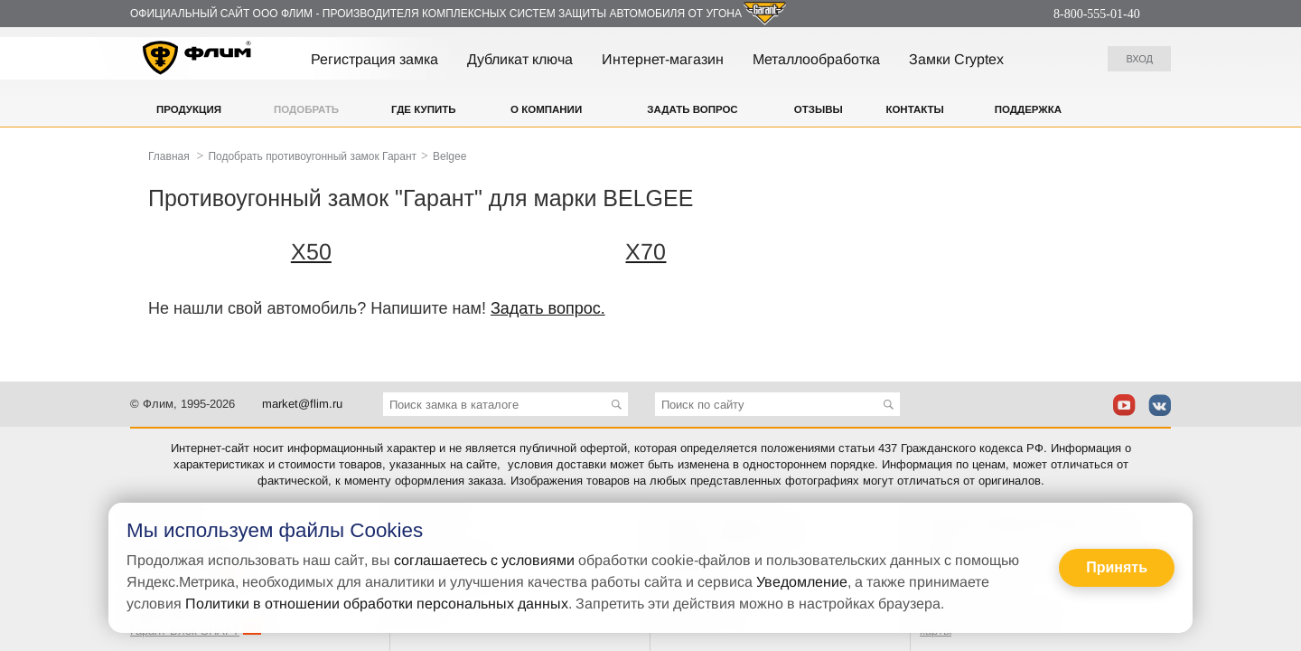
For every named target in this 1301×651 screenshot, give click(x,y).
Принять (1116, 567)
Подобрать (306, 109)
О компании (546, 109)
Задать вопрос (692, 109)
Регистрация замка (374, 59)
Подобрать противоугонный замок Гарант (312, 156)
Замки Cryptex (956, 59)
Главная (169, 156)
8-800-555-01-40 (1096, 14)
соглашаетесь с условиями (484, 560)
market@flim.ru (302, 403)
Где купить (423, 109)
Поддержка (1028, 109)
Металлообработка (816, 59)
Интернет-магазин (663, 59)
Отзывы (818, 109)
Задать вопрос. (548, 308)
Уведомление (801, 582)
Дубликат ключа (520, 59)
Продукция (188, 109)
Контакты (914, 109)
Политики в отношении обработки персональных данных (376, 603)
